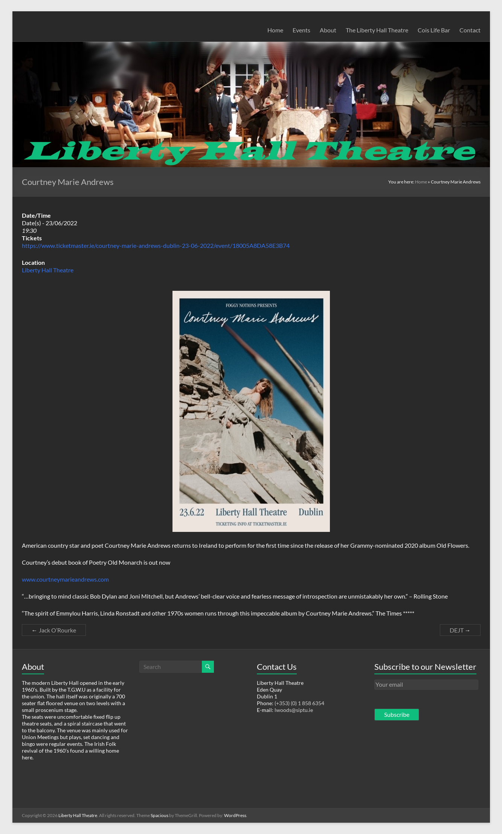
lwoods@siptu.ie (294, 710)
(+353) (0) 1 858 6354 (299, 703)
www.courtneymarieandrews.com (65, 579)
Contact (470, 30)
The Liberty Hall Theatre (377, 30)
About (328, 30)
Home (275, 30)
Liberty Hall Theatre (47, 269)
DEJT (460, 630)
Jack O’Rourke (54, 630)
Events (301, 30)
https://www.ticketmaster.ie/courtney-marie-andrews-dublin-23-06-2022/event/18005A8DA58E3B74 (156, 245)
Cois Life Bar (434, 30)
